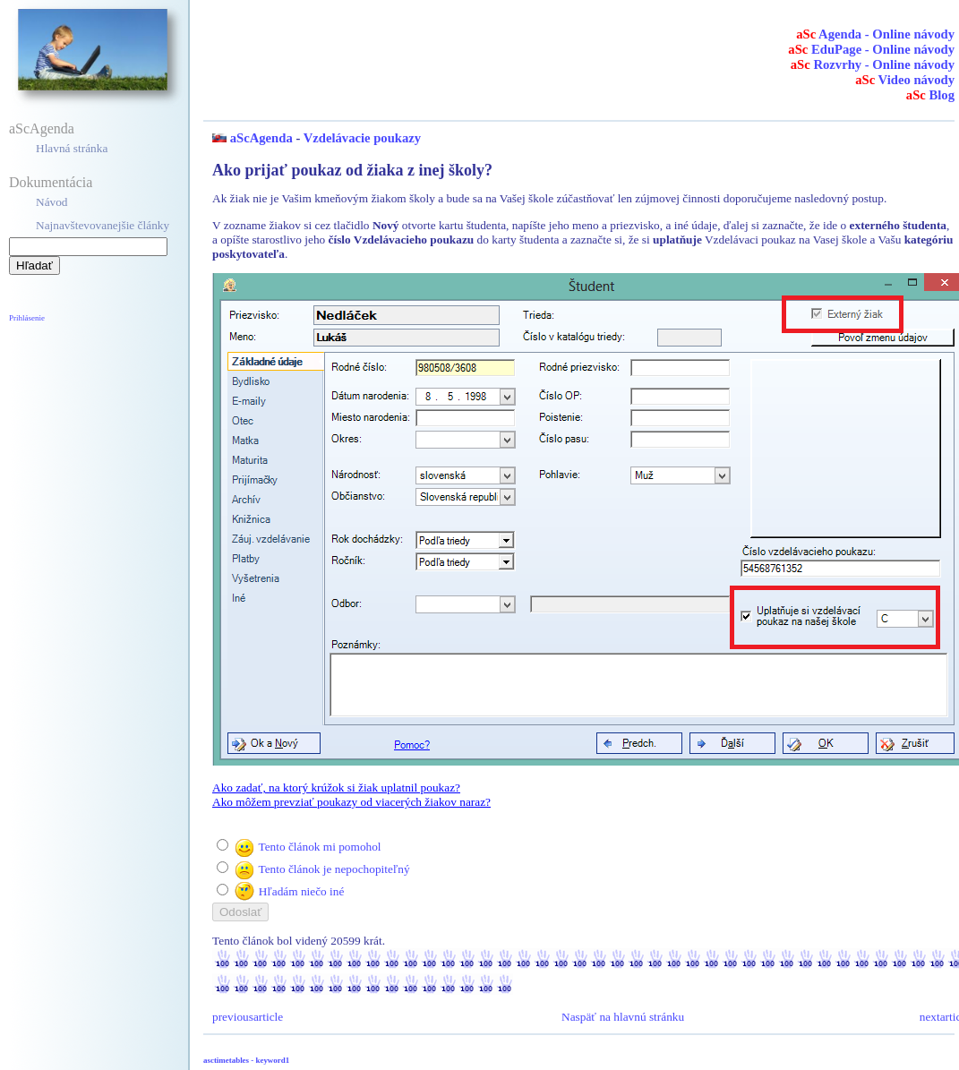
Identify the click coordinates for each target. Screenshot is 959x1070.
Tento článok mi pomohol (319, 846)
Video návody (905, 80)
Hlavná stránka (71, 148)
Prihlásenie (27, 317)
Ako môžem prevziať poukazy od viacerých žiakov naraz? (351, 802)
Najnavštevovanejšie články (102, 225)
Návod (52, 202)
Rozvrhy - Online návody (873, 64)
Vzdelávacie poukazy (363, 138)
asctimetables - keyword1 (246, 1060)
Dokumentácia (50, 182)
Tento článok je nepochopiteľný (333, 869)
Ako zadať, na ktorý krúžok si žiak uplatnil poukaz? (336, 787)
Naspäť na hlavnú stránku (622, 1016)
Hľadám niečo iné (302, 891)
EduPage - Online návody (871, 49)
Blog (930, 95)
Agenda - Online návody (875, 34)
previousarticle (247, 1016)
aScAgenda (41, 128)
